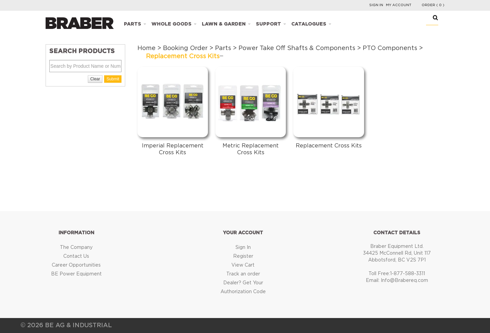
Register (243, 256)
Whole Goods (171, 24)
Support (268, 24)
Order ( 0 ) (433, 5)
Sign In (376, 5)
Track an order (243, 274)
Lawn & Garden (224, 24)
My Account (398, 5)
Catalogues (308, 24)
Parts (132, 24)
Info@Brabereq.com (404, 280)
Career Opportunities (76, 265)
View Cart (243, 265)
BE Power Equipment (76, 274)
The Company (76, 247)
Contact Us (76, 256)
